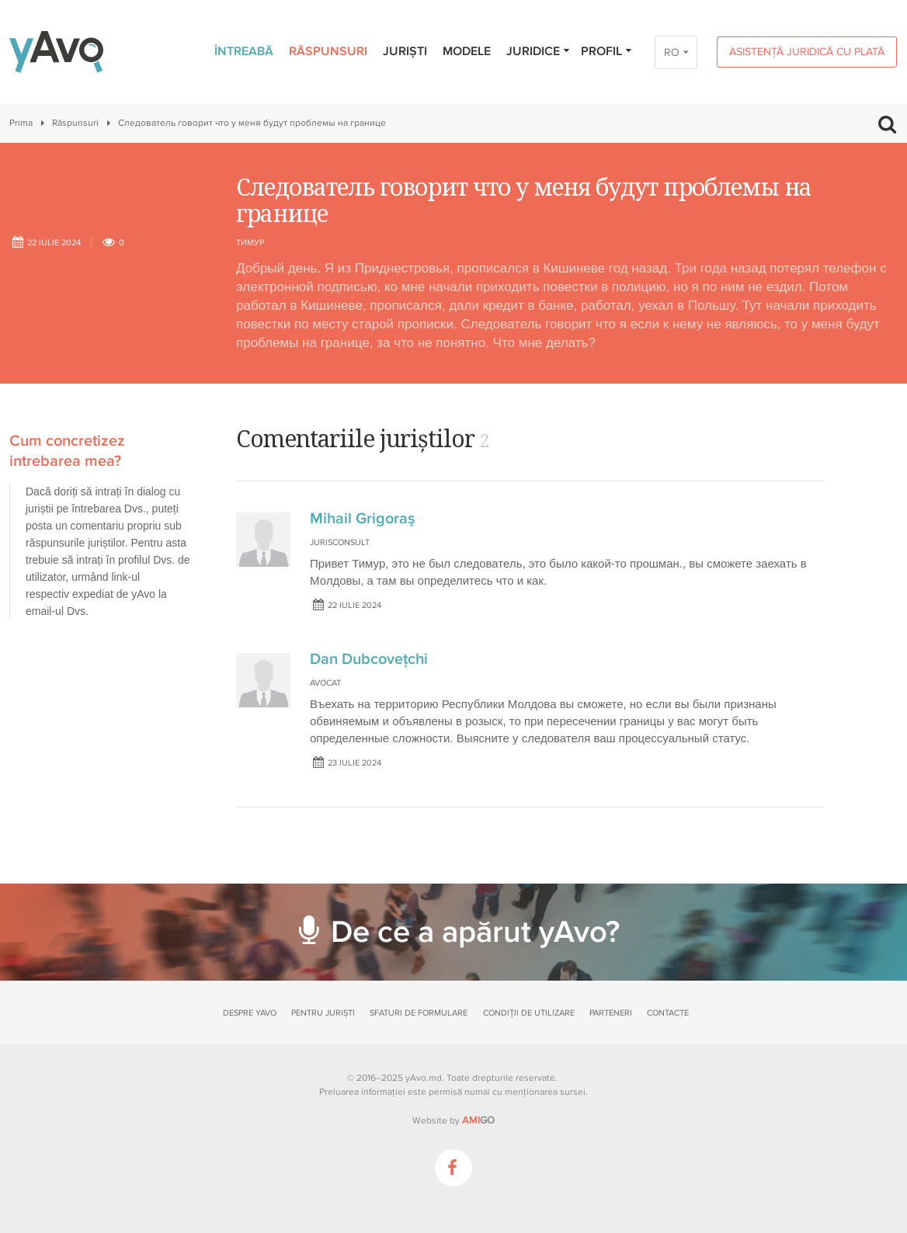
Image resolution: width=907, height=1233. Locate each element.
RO (671, 52)
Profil (607, 51)
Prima (21, 123)
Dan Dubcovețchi (369, 659)
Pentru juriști (323, 1013)
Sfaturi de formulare (418, 1013)
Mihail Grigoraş (362, 518)
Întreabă (243, 51)
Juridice (538, 51)
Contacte (668, 1013)
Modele (467, 51)
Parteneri (610, 1013)
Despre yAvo (249, 1013)
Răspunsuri (328, 51)
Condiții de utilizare (529, 1013)
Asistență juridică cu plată (806, 51)
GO (478, 1120)
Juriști (405, 51)
